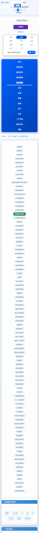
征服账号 (19, 471)
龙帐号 (19, 277)
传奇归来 (19, 170)
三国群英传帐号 (19, 396)
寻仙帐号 (19, 451)
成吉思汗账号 (19, 162)
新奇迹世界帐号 (19, 348)
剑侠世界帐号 (19, 261)
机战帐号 (19, 257)
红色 (14, 10)
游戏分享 (19, 124)
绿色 (24, 10)
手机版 (15, 7)
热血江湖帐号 (19, 376)
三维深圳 (20, 26)
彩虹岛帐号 (19, 166)
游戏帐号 (15, 136)
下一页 (11, 518)
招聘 (19, 98)
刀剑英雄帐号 (19, 198)
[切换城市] (21, 32)
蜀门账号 (19, 392)
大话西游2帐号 (19, 202)
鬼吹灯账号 (19, 238)
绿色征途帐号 (19, 285)
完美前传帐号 (19, 419)
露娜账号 (19, 293)
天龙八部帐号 (19, 404)
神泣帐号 (19, 388)
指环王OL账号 (19, 483)
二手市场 (19, 119)
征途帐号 (19, 475)
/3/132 (27, 518)
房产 (19, 109)
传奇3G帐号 (19, 186)
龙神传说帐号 (19, 289)
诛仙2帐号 (19, 487)
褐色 (21, 10)
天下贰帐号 (19, 412)
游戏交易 (19, 72)
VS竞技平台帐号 (19, 416)
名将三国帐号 (19, 332)
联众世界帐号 (19, 305)
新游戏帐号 (19, 435)
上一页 (15, 513)
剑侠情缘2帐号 (19, 253)
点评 (19, 114)
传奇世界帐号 (19, 158)
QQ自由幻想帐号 (20, 352)
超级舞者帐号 (19, 190)
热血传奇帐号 (19, 372)
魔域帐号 (19, 325)
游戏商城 (19, 77)
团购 (19, 103)
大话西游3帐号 (19, 210)
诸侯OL (19, 479)
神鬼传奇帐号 (19, 380)
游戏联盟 (19, 83)
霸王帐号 (19, 154)
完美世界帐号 (19, 427)
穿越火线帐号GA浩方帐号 (19, 182)
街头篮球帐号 (19, 265)
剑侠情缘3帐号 (19, 249)
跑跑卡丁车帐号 (19, 340)
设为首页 (26, 7)
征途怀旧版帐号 (19, 491)
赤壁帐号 (19, 178)
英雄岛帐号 (19, 467)
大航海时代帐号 (24, 136)
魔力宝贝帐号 (19, 336)
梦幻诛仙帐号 (19, 321)
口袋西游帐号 (19, 269)
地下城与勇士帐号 (19, 194)
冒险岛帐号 (19, 329)
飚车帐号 (19, 151)
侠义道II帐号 (19, 447)
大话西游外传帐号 (19, 218)
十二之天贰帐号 (19, 400)
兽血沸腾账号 (19, 384)
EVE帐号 (19, 222)
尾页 (19, 518)
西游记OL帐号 (19, 439)
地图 (19, 129)
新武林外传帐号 (19, 423)
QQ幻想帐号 (19, 356)
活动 (19, 88)
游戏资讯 (19, 67)
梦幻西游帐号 (19, 317)
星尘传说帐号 (19, 455)
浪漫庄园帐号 (19, 297)
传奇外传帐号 (19, 174)
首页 (19, 62)
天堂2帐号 (19, 408)
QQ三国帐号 (19, 368)
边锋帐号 (19, 147)
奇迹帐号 (19, 360)
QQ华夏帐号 (19, 364)
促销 (19, 93)
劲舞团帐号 (19, 242)
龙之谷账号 (19, 281)
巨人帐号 (19, 245)
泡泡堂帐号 (19, 344)
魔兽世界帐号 (19, 309)
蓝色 (18, 10)
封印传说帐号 (19, 226)
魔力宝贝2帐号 (19, 313)
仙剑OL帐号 (19, 443)
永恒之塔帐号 (19, 463)
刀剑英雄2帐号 (19, 206)
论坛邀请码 (19, 301)
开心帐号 (19, 273)
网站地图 (20, 7)
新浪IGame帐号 (19, 459)
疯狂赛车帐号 (19, 234)
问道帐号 (19, 431)
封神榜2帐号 (19, 230)
